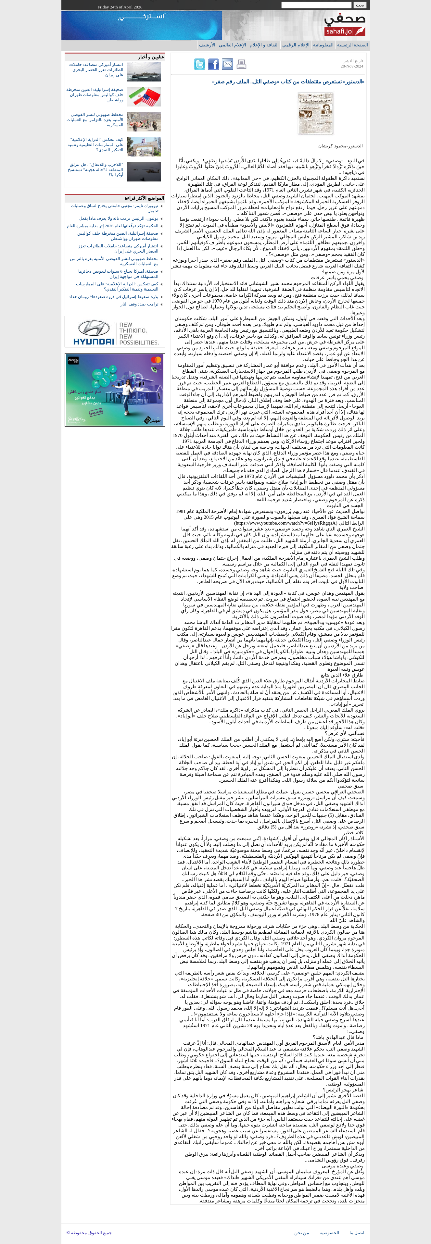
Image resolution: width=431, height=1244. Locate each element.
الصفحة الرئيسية (352, 44)
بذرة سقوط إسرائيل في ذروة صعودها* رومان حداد (113, 296)
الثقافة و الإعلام (264, 44)
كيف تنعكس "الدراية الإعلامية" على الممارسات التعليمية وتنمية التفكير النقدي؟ (95, 144)
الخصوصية (329, 1232)
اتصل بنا (356, 1232)
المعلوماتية (323, 44)
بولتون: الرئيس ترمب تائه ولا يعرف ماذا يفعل (118, 218)
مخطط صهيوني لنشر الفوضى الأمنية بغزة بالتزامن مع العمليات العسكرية (95, 119)
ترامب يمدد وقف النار (139, 304)
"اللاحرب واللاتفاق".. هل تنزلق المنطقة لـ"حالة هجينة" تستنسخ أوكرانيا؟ (95, 169)
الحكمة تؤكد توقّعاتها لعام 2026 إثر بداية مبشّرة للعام (112, 225)
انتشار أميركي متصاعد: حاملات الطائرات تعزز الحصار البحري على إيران (96, 69)
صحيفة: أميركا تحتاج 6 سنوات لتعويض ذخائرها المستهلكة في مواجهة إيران (118, 274)
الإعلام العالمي (232, 44)
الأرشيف (207, 44)
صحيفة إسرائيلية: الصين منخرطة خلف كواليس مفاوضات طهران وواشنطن (94, 94)
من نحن (301, 1232)
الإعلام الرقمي (296, 44)
